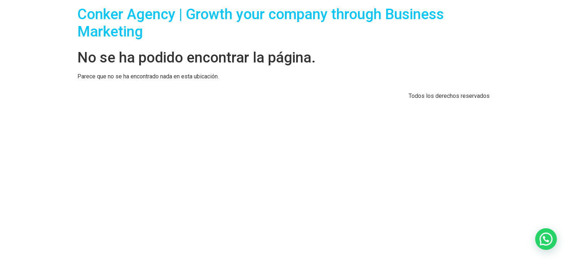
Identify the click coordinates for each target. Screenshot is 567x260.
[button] (546, 239)
